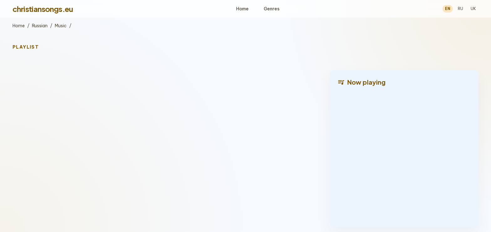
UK (473, 8)
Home (242, 9)
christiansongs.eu (43, 8)
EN (447, 8)
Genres (272, 9)
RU (460, 8)
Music (61, 26)
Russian (40, 26)
